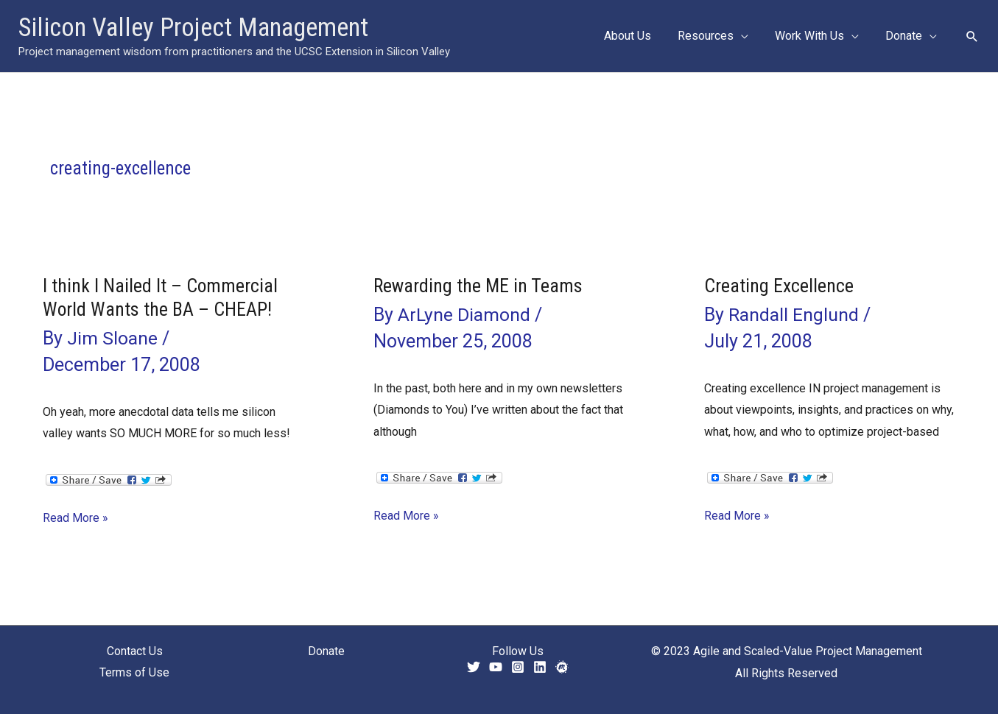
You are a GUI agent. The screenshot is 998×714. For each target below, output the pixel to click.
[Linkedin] (540, 667)
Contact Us (135, 651)
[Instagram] (517, 667)
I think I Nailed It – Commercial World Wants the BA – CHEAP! (160, 297)
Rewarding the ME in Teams (478, 286)
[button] (748, 36)
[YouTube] (495, 667)
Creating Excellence (779, 286)
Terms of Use (134, 673)
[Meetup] (562, 667)
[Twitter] (473, 667)
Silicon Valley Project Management (193, 28)
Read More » (75, 518)
